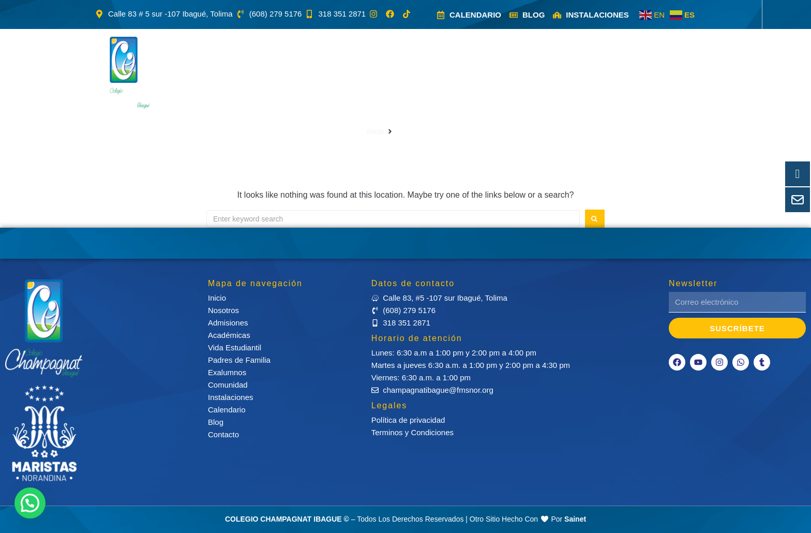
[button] (228, 72)
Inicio (375, 131)
